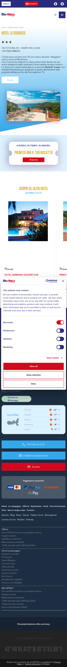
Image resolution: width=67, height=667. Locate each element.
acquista (31, 4)
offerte (6, 4)
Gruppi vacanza (9, 535)
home (4, 27)
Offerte (25, 506)
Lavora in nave (8, 563)
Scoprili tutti (33, 193)
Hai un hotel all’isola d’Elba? (14, 607)
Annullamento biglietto (12, 579)
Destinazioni (36, 506)
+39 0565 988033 (11, 51)
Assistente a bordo (10, 554)
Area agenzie (51, 515)
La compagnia (14, 506)
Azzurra (5, 515)
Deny (33, 384)
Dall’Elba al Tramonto (11, 539)
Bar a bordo (7, 576)
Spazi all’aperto (8, 560)
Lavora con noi (9, 519)
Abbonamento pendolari (13, 542)
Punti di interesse (57, 506)
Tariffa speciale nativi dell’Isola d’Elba (18, 545)
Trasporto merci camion (13, 604)
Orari (4, 510)
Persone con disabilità (12, 582)
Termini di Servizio (32, 664)
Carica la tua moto (10, 569)
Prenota (33, 159)
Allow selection (33, 375)
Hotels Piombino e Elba (15, 27)
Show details (53, 358)
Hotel (45, 506)
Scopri (10, 80)
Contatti (30, 510)
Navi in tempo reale (16, 510)
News (18, 515)
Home (4, 506)
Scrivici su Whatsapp (10, 399)
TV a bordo (7, 557)
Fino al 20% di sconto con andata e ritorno (21, 532)
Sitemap (30, 519)
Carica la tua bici (9, 573)
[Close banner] (63, 281)
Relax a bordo (8, 566)
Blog (12, 515)
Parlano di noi (37, 515)
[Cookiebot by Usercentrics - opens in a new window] (45, 281)
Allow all (33, 366)
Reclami (20, 519)
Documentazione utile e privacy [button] (33, 624)
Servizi (26, 515)
